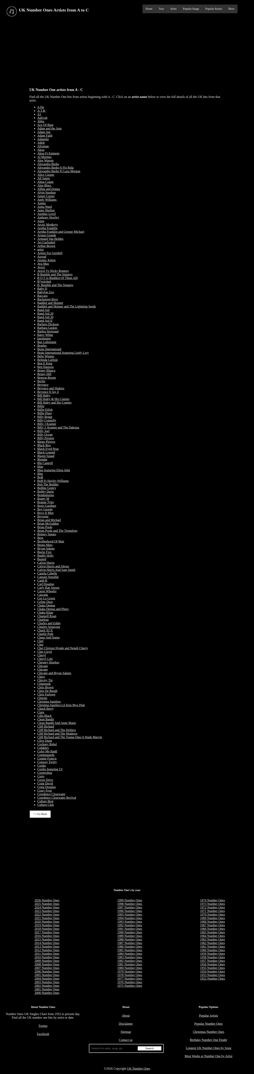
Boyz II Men (45, 513)
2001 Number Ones (47, 989)
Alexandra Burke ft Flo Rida (55, 167)
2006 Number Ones (47, 971)
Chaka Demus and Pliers (53, 609)
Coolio (41, 765)
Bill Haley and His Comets (54, 402)
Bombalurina (45, 495)
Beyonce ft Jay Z (48, 392)
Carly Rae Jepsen (48, 587)
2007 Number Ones (47, 968)
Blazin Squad (45, 456)
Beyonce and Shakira (50, 388)
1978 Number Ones (129, 975)
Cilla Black (44, 715)
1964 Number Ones (212, 936)
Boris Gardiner (46, 505)
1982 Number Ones (129, 960)
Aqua (40, 221)
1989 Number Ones (129, 936)
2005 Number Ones (47, 975)
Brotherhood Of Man (50, 541)
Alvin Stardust (46, 192)
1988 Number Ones (129, 939)
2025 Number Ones (47, 904)
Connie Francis (47, 758)
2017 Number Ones (47, 932)
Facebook (43, 1034)
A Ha (40, 107)
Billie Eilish (45, 409)
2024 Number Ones (47, 907)
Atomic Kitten (46, 260)
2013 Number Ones (47, 946)
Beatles (42, 345)
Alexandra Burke (48, 164)
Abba (40, 121)
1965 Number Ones (212, 932)
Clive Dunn (44, 740)
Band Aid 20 (45, 313)
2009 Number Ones (47, 960)
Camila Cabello (47, 573)
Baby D (42, 288)
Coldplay (43, 747)
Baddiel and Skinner (50, 303)
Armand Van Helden (50, 238)
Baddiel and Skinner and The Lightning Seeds (66, 306)
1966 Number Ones (212, 928)
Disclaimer (126, 1023)
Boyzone (43, 516)
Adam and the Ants (49, 128)
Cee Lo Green (46, 598)
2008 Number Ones (47, 964)
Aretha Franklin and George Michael (60, 231)
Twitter (43, 1026)
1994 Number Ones (129, 918)
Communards (45, 755)
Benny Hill (44, 374)
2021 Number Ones (47, 918)
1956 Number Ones (212, 964)
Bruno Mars (45, 545)
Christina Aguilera (49, 701)
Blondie (42, 459)
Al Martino (44, 157)
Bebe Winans (45, 356)
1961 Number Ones (212, 946)
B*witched (44, 281)
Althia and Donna (48, 189)
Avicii (41, 267)
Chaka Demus (46, 605)
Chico (41, 676)
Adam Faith (44, 135)
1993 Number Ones (129, 921)
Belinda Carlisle (47, 359)
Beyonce (42, 384)
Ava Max (43, 263)
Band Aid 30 (45, 317)
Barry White (45, 335)
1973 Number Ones (212, 904)
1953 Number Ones (212, 975)
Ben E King (44, 363)
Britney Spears (46, 534)
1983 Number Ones (129, 957)
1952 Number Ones (212, 978)
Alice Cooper (45, 174)
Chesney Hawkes (48, 662)
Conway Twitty (47, 762)
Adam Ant (43, 132)
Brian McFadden (48, 523)
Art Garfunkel (46, 242)
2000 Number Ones (47, 993)
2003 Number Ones (47, 982)
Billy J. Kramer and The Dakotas (58, 427)
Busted (41, 559)
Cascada (42, 594)
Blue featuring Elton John (53, 470)
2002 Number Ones (47, 985)
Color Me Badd (47, 751)
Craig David (45, 783)
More (231, 8)
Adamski (43, 139)
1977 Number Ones (129, 978)
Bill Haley (43, 395)
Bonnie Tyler (45, 502)
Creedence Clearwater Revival (56, 797)
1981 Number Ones (129, 964)
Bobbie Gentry (46, 488)
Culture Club (45, 804)
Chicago (42, 666)
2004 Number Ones (47, 978)
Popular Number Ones (208, 1023)
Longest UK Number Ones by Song (208, 1048)
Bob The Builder (48, 484)
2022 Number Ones (47, 914)
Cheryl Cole (45, 658)
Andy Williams (47, 199)
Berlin (41, 381)
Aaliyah (42, 117)
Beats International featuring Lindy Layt (63, 352)
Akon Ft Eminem (48, 153)
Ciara (40, 712)
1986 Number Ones (129, 946)
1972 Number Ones (212, 907)
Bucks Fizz (44, 552)
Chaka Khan (45, 612)
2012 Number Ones (47, 950)
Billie (40, 406)
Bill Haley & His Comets (53, 399)
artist (40, 249)
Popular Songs (191, 8)
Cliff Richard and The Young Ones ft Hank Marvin (69, 737)
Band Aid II (44, 320)
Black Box (44, 445)
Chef (40, 641)
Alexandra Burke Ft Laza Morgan (58, 171)
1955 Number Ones (212, 968)
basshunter (44, 338)
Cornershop (44, 772)
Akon (40, 149)
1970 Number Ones (212, 914)
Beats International (49, 349)
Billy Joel (43, 431)
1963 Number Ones (212, 939)
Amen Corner (46, 196)
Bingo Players (46, 441)
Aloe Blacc (44, 185)
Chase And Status (48, 637)
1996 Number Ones (129, 911)
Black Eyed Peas (48, 448)
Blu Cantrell (45, 463)
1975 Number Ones (129, 985)
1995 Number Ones (129, 914)
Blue (40, 466)
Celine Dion (45, 602)
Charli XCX (45, 630)
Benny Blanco (46, 370)
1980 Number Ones (129, 968)
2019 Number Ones (47, 925)
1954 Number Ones (212, 971)
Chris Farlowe (46, 694)
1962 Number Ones (212, 943)
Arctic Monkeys (47, 224)
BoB (40, 477)
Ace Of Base (45, 125)
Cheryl (41, 655)
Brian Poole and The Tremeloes (57, 530)
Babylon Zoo (45, 292)
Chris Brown (45, 687)
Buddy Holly (45, 555)
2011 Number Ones (47, 953)
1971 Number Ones (212, 911)
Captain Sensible (48, 577)
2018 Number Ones (47, 928)
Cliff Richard (45, 726)
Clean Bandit (45, 719)
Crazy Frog (44, 790)
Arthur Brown (46, 246)
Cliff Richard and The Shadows (57, 733)
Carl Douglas (45, 584)
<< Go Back (40, 814)
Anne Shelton (46, 210)
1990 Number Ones (129, 932)
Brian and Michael (49, 520)
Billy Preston (45, 438)
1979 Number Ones (129, 971)
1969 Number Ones (212, 918)
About (126, 1015)
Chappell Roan (46, 616)
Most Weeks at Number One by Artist (208, 1056)
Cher (40, 644)
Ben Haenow (45, 367)
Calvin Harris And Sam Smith (56, 570)
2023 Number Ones (47, 911)
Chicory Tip (45, 680)
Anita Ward (44, 206)
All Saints (43, 178)
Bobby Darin (45, 491)
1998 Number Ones (129, 904)
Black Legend (46, 452)
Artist (173, 8)
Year (161, 8)
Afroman (43, 146)
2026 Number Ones (47, 900)
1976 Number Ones (129, 982)
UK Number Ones (138, 1068)
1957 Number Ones (212, 960)
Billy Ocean (45, 434)
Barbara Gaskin (47, 327)
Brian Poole (44, 527)
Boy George (45, 509)
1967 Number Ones (212, 925)
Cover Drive (45, 780)
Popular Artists (213, 8)
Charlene (43, 619)
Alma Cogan (45, 182)
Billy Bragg (44, 416)
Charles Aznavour (48, 626)
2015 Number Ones (47, 939)
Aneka (41, 203)
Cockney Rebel (47, 744)
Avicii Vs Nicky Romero (53, 271)
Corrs (40, 776)
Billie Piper (44, 413)
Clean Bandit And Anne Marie (56, 723)
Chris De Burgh (47, 691)
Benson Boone (46, 377)
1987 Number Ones (129, 943)
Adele (41, 142)
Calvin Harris (46, 562)
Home (149, 8)
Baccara (42, 295)
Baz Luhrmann (46, 342)
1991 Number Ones (129, 928)
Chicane (42, 669)
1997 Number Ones (129, 907)
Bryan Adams (46, 548)
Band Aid (43, 310)
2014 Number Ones (47, 943)
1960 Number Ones (212, 950)
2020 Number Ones (47, 921)
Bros (40, 537)
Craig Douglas (46, 787)
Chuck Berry (45, 708)
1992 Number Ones (129, 925)
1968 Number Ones (212, 921)
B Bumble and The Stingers (54, 274)
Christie (42, 698)
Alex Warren (45, 160)
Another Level (46, 214)
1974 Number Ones (212, 900)
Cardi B (42, 580)
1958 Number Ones (212, 957)
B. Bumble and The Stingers (55, 285)
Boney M (43, 498)
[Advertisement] (127, 51)
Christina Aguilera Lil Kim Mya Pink (61, 705)
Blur (40, 473)
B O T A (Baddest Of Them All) (57, 278)
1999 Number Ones (129, 900)
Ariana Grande (46, 235)
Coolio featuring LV (50, 769)
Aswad (41, 256)
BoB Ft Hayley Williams (53, 481)
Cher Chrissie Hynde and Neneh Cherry (62, 648)
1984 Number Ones (129, 953)
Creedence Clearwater (51, 794)
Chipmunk (44, 683)
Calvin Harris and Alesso (53, 566)
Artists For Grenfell (49, 253)
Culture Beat (45, 801)
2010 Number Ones (47, 957)
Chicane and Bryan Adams (54, 673)
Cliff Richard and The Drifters (56, 730)
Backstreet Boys (47, 299)
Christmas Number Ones (208, 1031)
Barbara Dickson (48, 324)
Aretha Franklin (47, 228)
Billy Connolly (46, 420)
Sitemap (125, 1031)
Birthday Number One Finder (208, 1040)
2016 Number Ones (47, 936)
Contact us (126, 1040)
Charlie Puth (45, 634)
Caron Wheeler (47, 591)
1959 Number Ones (212, 953)
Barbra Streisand (48, 331)
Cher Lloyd (44, 651)
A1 (39, 114)
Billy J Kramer (46, 424)
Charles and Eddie (49, 623)
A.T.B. (41, 110)
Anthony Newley (48, 217)
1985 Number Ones (129, 950)
